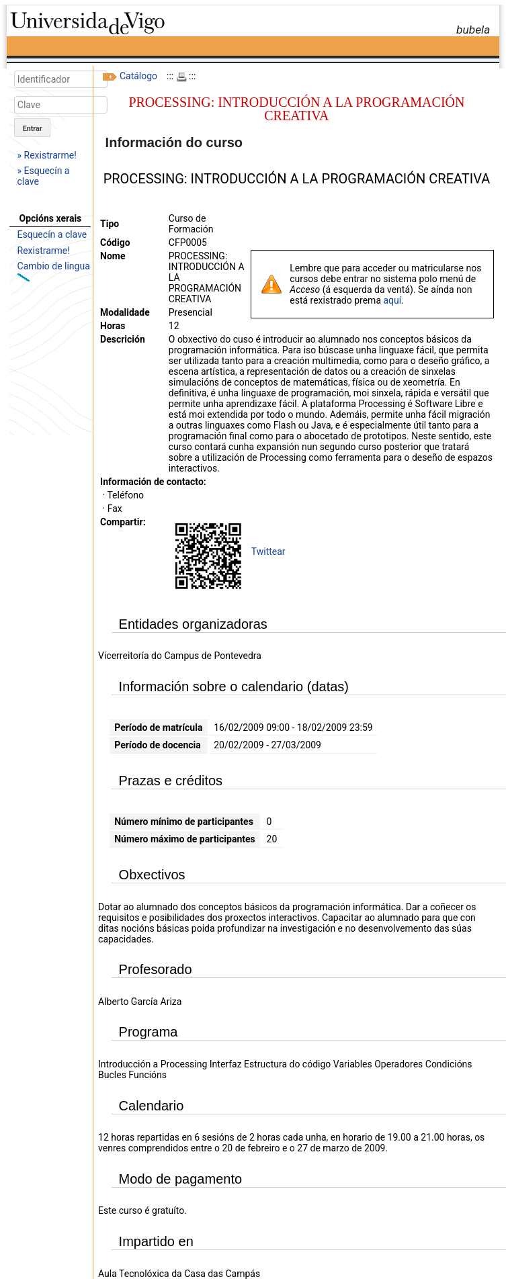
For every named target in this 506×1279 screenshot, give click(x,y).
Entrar (32, 128)
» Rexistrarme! (47, 155)
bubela (473, 29)
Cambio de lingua (53, 266)
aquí (392, 300)
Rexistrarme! (43, 250)
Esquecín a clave (52, 234)
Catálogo (138, 76)
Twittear (268, 551)
